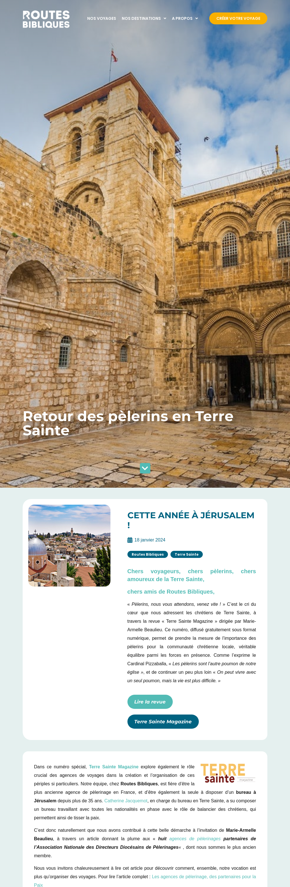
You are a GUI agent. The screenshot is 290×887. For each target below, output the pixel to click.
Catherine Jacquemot (125, 800)
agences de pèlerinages (195, 838)
